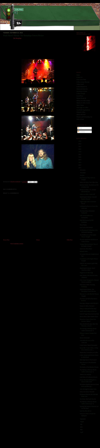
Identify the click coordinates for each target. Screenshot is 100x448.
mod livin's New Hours (86, 249)
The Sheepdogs (17, 38)
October (82, 175)
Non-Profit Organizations (83, 110)
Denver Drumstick (85, 338)
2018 (80, 151)
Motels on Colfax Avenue (83, 103)
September (83, 419)
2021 (80, 146)
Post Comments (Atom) (16, 243)
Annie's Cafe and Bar (85, 374)
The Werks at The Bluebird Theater (89, 367)
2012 (80, 167)
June (81, 427)
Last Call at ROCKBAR (86, 227)
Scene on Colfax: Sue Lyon (87, 306)
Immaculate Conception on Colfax (89, 352)
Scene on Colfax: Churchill (87, 391)
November (83, 172)
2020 (80, 149)
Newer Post (6, 240)
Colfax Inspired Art (81, 86)
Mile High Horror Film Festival (88, 360)
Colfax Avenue (15, 182)
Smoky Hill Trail (80, 114)
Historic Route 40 (81, 98)
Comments (81, 131)
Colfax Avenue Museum (82, 82)
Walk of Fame (80, 119)
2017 (80, 154)
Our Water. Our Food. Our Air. (88, 399)
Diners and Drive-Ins (82, 89)
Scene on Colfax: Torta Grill (87, 194)
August (82, 421)
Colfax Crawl (80, 84)
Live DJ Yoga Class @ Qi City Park (89, 314)
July (81, 424)
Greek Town (79, 96)
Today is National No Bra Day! (88, 308)
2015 (80, 159)
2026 (80, 141)
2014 (80, 162)
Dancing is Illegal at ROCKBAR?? (89, 303)
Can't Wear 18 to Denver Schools (88, 377)
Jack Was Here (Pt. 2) (85, 411)
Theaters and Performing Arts (84, 117)
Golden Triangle (80, 93)
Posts (80, 128)
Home (38, 240)
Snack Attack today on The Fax (88, 311)
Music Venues (80, 105)
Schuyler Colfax (80, 112)
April (81, 432)
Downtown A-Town (81, 91)
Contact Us (79, 77)
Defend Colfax (84, 251)
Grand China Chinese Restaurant (88, 345)
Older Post (69, 240)
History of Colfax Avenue (83, 100)
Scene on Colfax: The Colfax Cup (89, 182)
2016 (80, 157)
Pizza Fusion (83, 225)
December (83, 170)
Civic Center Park (81, 79)
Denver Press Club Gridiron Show (89, 316)
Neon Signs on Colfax (82, 107)
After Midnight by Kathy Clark (88, 389)
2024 (80, 143)
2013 (80, 165)
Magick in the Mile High (86, 272)
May (81, 429)
